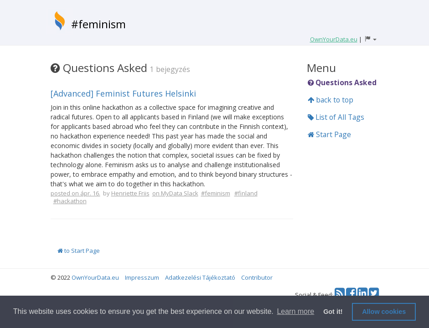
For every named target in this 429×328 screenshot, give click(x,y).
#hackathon (70, 201)
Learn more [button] (295, 311)
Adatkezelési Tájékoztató (200, 277)
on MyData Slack (175, 193)
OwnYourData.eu (95, 277)
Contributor (257, 277)
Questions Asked (342, 82)
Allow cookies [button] (384, 311)
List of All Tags (336, 117)
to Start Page (78, 250)
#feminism (98, 23)
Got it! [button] (332, 311)
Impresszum (142, 277)
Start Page (329, 134)
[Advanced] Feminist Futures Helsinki (123, 93)
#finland (246, 193)
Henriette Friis (130, 193)
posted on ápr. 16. (75, 193)
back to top (330, 100)
